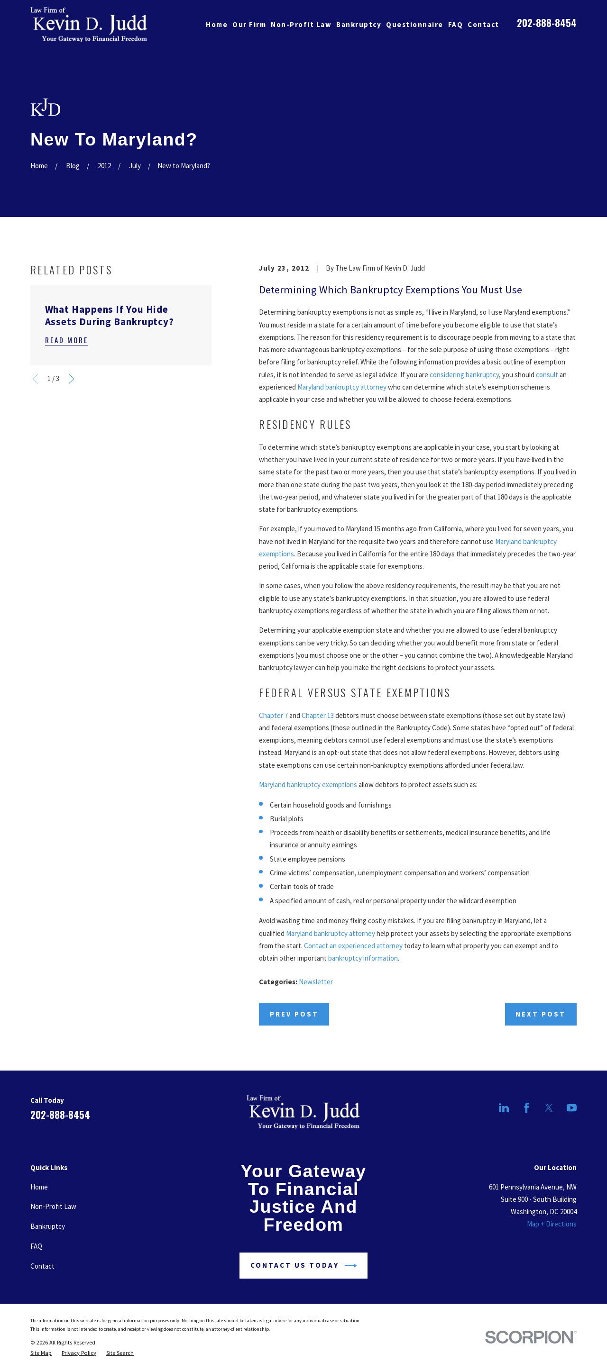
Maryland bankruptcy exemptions (308, 784)
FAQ (36, 1246)
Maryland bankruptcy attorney (341, 386)
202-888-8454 (547, 23)
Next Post (540, 1013)
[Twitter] (549, 1108)
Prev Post (294, 1013)
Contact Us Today (303, 1266)
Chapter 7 (273, 715)
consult (547, 374)
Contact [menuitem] (483, 24)
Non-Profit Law (53, 1206)
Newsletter (316, 981)
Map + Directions (552, 1223)
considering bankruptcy (464, 374)
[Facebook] (527, 1108)
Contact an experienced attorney (353, 945)
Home (39, 1186)
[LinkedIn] (504, 1108)
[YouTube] (572, 1108)
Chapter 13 (318, 715)
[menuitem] (41, 1353)
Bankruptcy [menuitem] (358, 24)
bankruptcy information (363, 957)
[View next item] (71, 379)
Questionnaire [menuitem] (414, 24)
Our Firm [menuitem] (249, 24)
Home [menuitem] (217, 24)
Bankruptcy (47, 1226)
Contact (42, 1266)
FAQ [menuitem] (455, 24)
